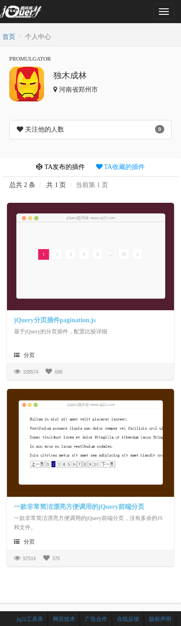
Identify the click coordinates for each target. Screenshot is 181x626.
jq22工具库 (30, 619)
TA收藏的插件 (120, 166)
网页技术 (64, 619)
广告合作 (96, 619)
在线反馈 (128, 619)
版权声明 (160, 619)
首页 (8, 36)
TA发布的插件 (60, 166)
